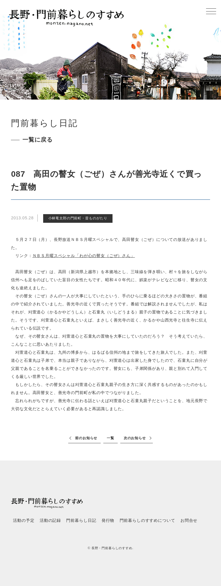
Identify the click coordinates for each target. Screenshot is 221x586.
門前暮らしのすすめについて (147, 520)
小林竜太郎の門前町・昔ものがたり (77, 218)
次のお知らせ (135, 438)
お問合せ (188, 520)
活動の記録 (50, 520)
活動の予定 (23, 520)
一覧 (110, 438)
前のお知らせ (86, 438)
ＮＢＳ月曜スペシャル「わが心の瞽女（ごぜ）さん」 (84, 255)
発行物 (108, 520)
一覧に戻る (37, 139)
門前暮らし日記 (81, 520)
